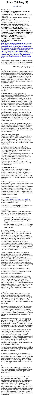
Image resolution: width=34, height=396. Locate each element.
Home (15, 6)
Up (20, 6)
